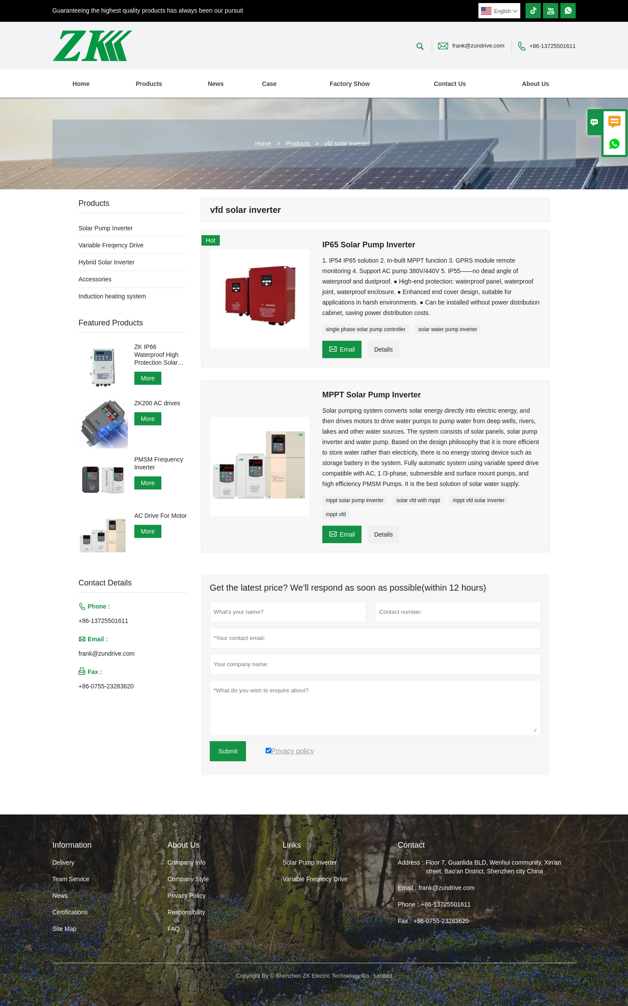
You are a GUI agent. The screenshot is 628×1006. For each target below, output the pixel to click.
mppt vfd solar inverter (479, 500)
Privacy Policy (186, 895)
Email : (407, 887)
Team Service (70, 879)
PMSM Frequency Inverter (158, 463)
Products (149, 83)
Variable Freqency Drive (110, 245)
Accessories (94, 279)
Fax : (404, 920)
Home (80, 83)
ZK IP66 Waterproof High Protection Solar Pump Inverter (156, 354)
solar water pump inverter (447, 329)
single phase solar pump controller (366, 329)
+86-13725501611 (552, 46)
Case (269, 83)
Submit (228, 751)
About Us (535, 83)
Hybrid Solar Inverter (106, 262)
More (148, 378)
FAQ (173, 928)
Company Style (188, 879)
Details (383, 349)
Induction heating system (112, 296)
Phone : (408, 904)
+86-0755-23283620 (106, 686)
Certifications (70, 912)
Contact (411, 845)
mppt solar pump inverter (355, 500)
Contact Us (450, 83)
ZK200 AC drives (157, 403)
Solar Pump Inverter (105, 228)
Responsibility (186, 912)
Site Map (64, 928)
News (216, 83)
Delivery (63, 862)
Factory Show (350, 83)
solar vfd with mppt (418, 500)
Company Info (186, 862)
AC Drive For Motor (160, 515)
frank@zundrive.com (478, 45)
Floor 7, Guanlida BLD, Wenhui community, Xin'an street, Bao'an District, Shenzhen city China (493, 867)
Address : (410, 862)
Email (342, 348)
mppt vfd (336, 514)
